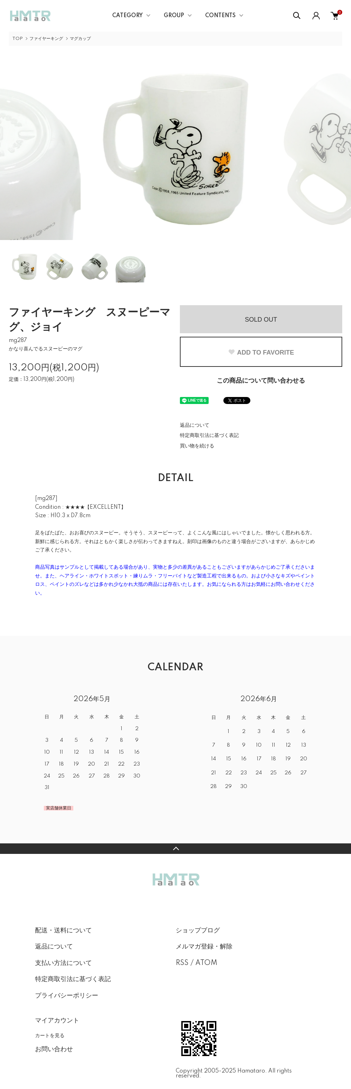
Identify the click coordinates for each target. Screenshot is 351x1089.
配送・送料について (63, 930)
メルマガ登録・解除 (204, 946)
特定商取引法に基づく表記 (209, 435)
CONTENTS (220, 16)
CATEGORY (127, 16)
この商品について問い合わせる (261, 380)
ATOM (206, 963)
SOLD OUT (261, 319)
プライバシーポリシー (66, 995)
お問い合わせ (54, 1049)
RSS (182, 963)
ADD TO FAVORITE (261, 352)
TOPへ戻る (175, 848)
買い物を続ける (197, 446)
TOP (17, 38)
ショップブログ (198, 930)
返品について (194, 425)
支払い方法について (63, 963)
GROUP (174, 16)
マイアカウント (57, 1020)
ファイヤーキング (46, 38)
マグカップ (80, 38)
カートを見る (50, 1035)
